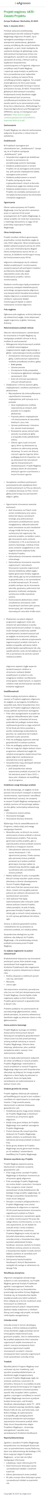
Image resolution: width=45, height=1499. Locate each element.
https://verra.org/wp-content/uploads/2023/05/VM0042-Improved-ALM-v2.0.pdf (20, 117)
